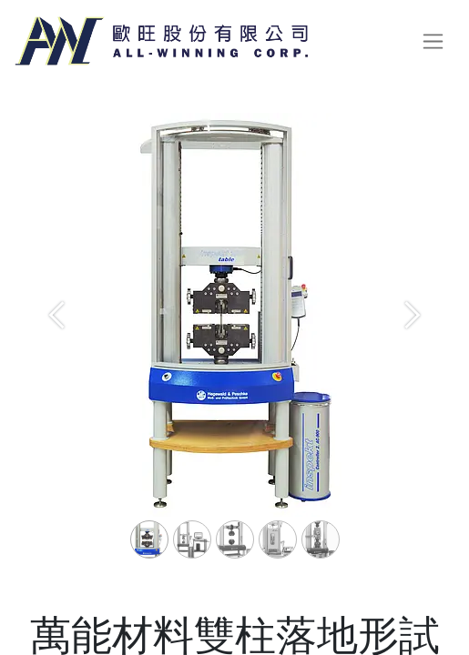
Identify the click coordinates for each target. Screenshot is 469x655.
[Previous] (56, 344)
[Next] (413, 344)
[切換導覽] (433, 41)
